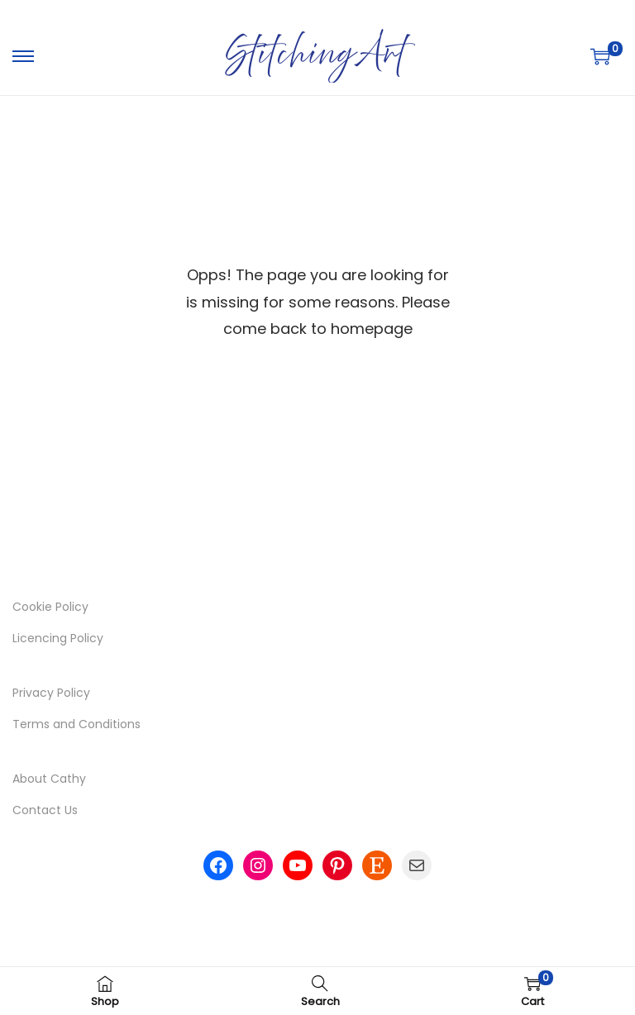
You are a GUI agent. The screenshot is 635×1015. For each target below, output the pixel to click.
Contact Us (45, 810)
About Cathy (49, 778)
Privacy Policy (51, 692)
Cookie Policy (50, 606)
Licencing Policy (57, 638)
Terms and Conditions (76, 724)
